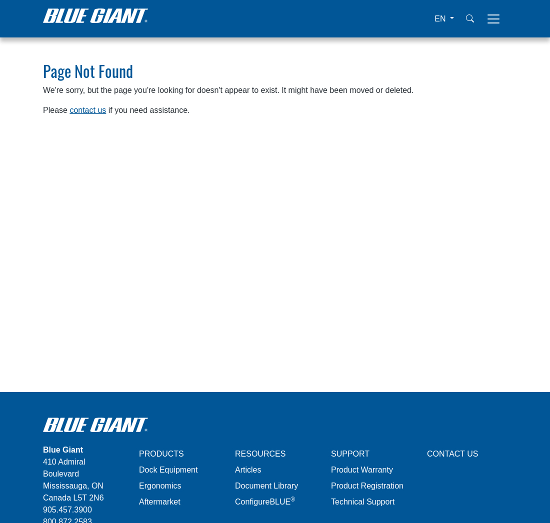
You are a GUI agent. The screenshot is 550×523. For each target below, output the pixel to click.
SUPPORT (350, 454)
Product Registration (367, 486)
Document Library (266, 486)
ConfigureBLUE (265, 502)
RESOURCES (260, 454)
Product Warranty (362, 470)
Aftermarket (159, 502)
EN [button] (441, 18)
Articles (248, 470)
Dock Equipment (168, 470)
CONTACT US (452, 454)
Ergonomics (160, 486)
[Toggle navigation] (493, 18)
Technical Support (362, 502)
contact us (88, 110)
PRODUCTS (161, 454)
